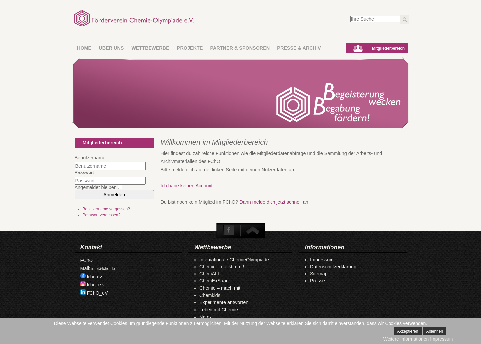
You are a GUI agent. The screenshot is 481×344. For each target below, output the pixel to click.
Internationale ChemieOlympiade (234, 259)
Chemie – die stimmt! (221, 266)
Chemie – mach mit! (220, 288)
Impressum (321, 259)
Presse (317, 280)
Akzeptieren (407, 331)
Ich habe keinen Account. (187, 185)
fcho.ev (94, 276)
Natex (205, 316)
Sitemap (319, 273)
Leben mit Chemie (218, 309)
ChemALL (209, 273)
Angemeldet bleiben (96, 187)
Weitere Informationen (406, 339)
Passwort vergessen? (102, 215)
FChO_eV (97, 293)
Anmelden (114, 194)
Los (404, 19)
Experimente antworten (223, 302)
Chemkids (209, 295)
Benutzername (90, 157)
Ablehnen (434, 331)
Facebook (229, 230)
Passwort (84, 172)
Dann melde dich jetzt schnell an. (274, 202)
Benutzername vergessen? (106, 209)
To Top (252, 230)
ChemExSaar (213, 280)
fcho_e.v (96, 284)
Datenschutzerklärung (333, 266)
